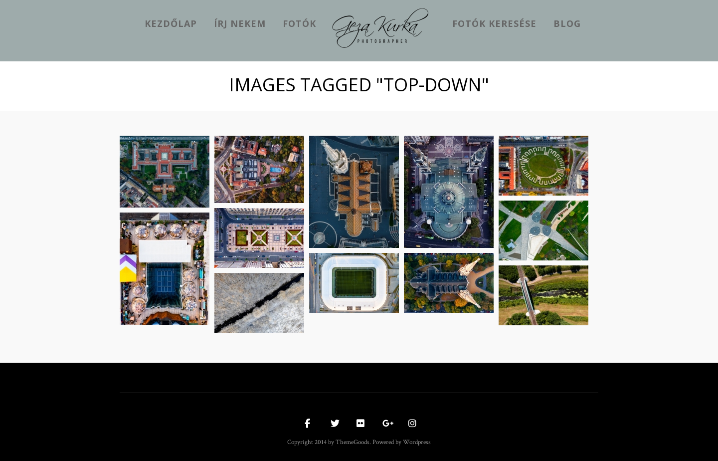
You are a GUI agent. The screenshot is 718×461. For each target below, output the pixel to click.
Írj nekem (240, 23)
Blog (567, 23)
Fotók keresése (494, 23)
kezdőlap (171, 23)
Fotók (299, 23)
